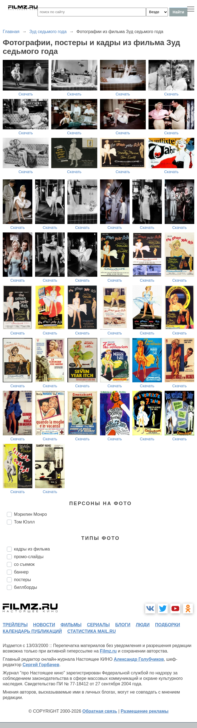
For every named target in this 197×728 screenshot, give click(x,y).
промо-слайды (29, 556)
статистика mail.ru (91, 631)
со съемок (24, 564)
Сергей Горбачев (40, 664)
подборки (167, 624)
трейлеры (15, 624)
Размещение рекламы (145, 711)
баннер (21, 572)
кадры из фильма (32, 549)
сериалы (98, 624)
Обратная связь (99, 711)
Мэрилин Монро (30, 514)
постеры (22, 579)
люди (143, 624)
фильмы (71, 624)
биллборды (25, 587)
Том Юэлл (24, 522)
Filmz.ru (108, 651)
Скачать (25, 94)
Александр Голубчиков (139, 659)
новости (44, 624)
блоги (122, 624)
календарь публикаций (32, 631)
